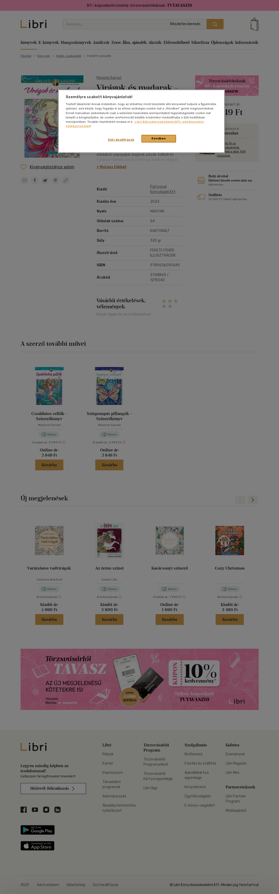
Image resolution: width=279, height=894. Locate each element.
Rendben (158, 138)
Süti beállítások (121, 139)
